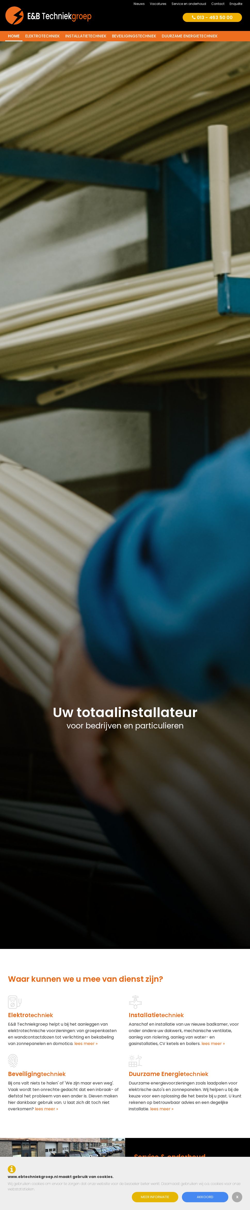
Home (14, 36)
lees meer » (85, 1044)
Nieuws (139, 4)
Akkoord (205, 1197)
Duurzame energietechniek (189, 36)
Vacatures (158, 4)
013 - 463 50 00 (212, 17)
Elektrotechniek (42, 36)
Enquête (236, 4)
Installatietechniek (85, 36)
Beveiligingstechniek (134, 36)
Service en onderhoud (189, 4)
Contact (217, 4)
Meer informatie (155, 1197)
